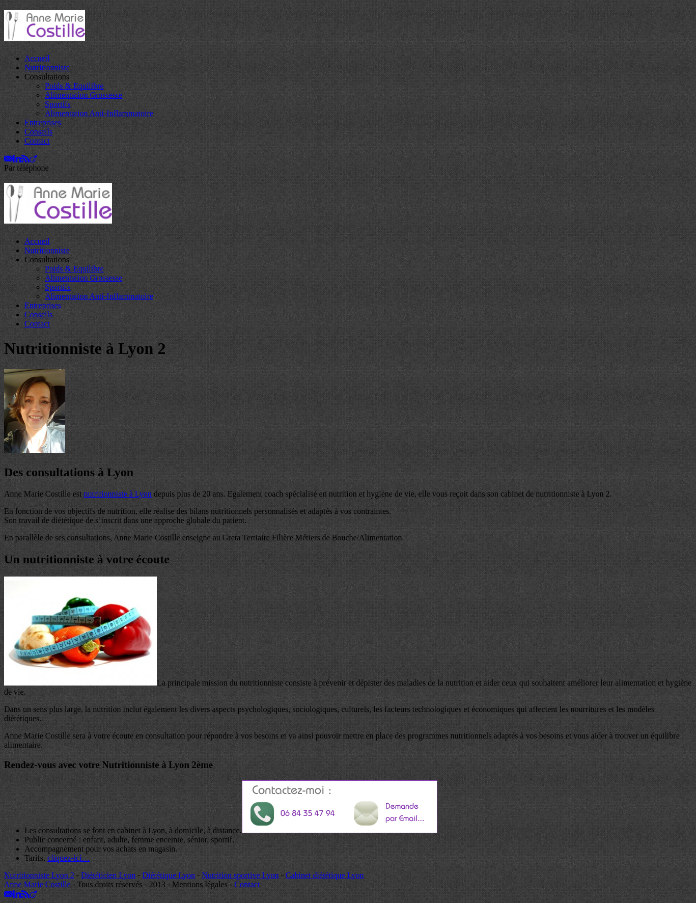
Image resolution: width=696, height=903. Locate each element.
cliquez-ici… (68, 858)
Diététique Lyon (169, 875)
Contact (37, 140)
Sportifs (58, 104)
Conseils (38, 131)
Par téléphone (26, 167)
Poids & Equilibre (74, 85)
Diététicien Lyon (108, 875)
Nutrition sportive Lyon (240, 875)
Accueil (37, 58)
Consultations (46, 76)
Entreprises (42, 122)
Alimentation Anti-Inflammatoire (99, 113)
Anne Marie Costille (37, 884)
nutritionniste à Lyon (117, 493)
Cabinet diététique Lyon (325, 875)
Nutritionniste (47, 67)
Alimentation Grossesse (83, 95)
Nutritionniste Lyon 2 (39, 875)
